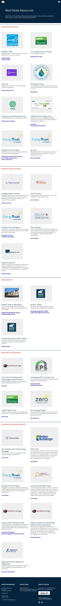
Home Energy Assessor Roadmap (28, 590)
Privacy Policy (5, 596)
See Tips (4, 386)
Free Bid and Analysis (8, 237)
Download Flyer (35, 384)
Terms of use (5, 597)
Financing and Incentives (38, 126)
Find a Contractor (7, 159)
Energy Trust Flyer (7, 235)
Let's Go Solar (34, 200)
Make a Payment (24, 588)
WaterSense (34, 92)
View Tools (5, 416)
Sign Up (44, 593)
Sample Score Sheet (36, 385)
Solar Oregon (34, 238)
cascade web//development (45, 599)
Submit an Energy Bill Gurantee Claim (29, 589)
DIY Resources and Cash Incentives (12, 156)
